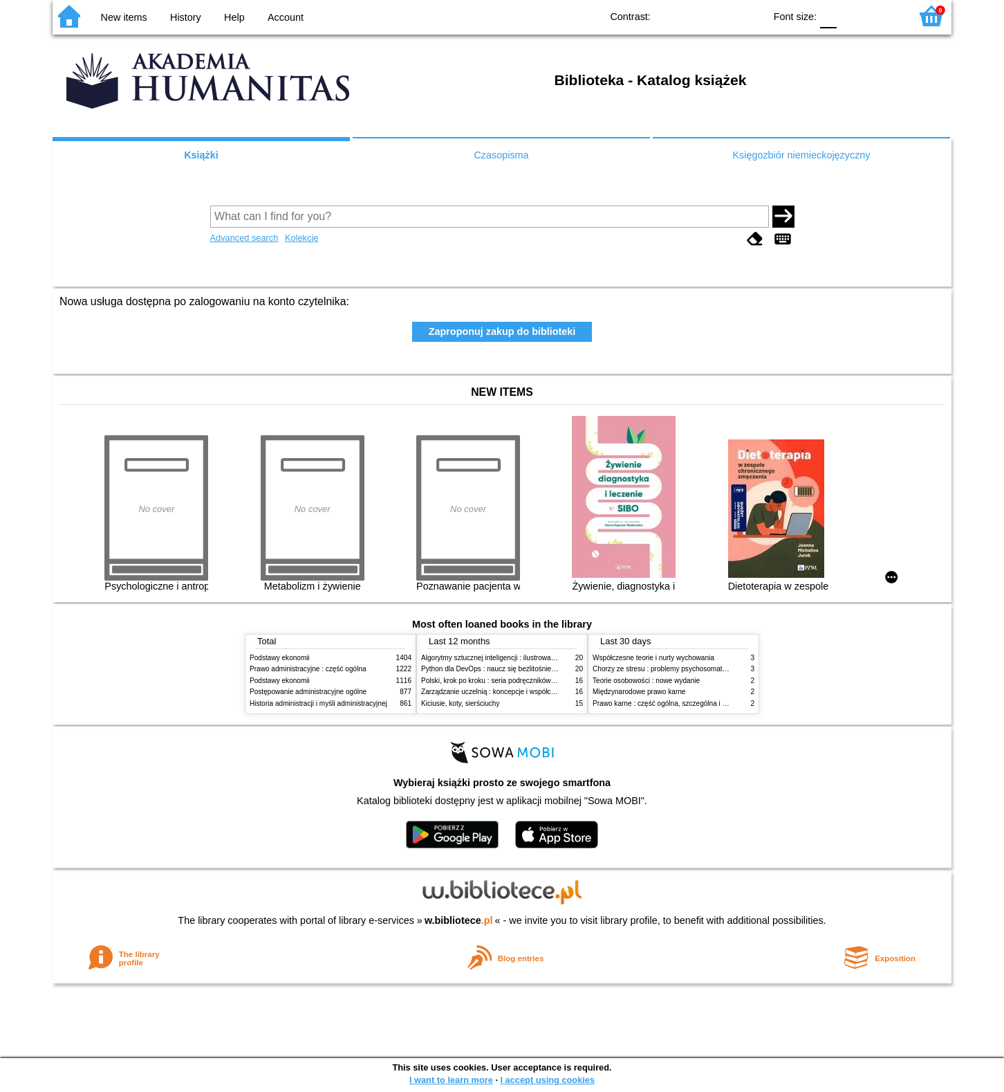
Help (234, 17)
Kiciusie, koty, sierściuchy (460, 703)
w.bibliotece (459, 920)
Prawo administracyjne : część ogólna (308, 669)
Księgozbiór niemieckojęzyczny (801, 155)
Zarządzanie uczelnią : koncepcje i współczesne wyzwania (511, 691)
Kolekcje (301, 238)
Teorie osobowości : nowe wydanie (646, 680)
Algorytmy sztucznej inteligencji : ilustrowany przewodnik (508, 658)
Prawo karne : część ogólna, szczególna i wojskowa (672, 703)
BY (750, 15)
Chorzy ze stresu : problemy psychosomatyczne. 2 (670, 669)
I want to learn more (451, 1080)
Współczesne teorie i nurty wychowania (653, 658)
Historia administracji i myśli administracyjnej (318, 703)
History (185, 17)
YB (722, 15)
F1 (852, 15)
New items (124, 17)
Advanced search (244, 238)
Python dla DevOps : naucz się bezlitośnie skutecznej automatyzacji (526, 669)
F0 (828, 15)
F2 (884, 15)
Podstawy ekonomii (280, 658)
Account (286, 17)
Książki (201, 155)
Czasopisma (501, 155)
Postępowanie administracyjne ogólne (308, 691)
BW (694, 15)
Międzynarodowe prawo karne (639, 691)
